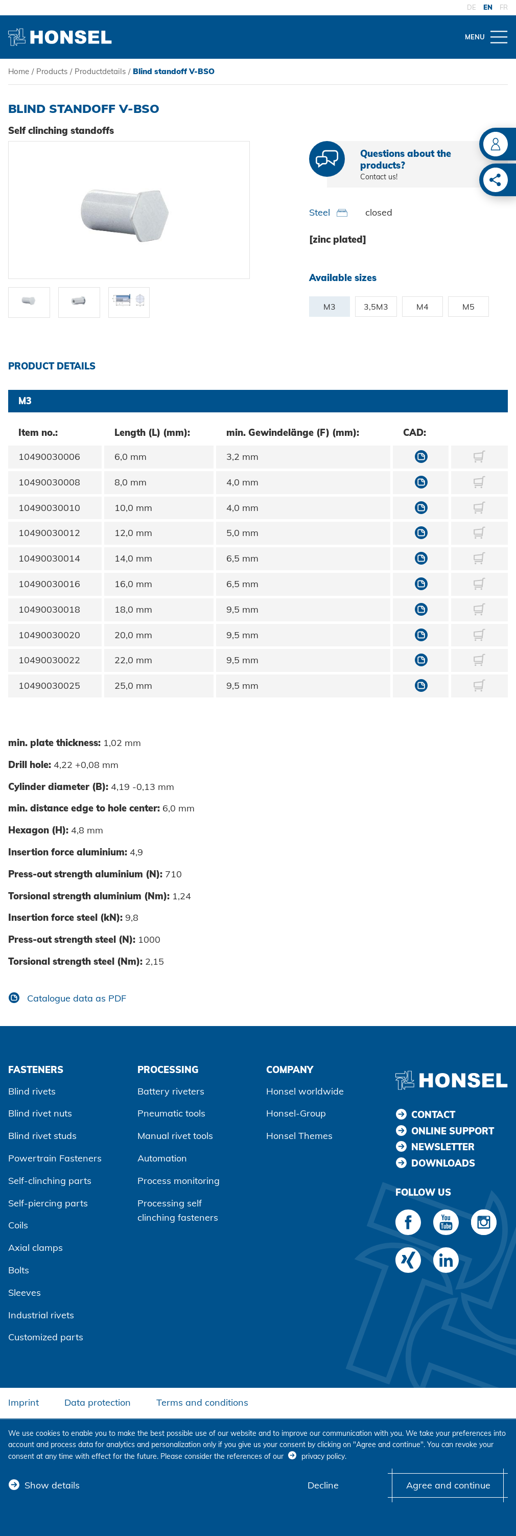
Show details (52, 1485)
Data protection (97, 1402)
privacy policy (323, 1456)
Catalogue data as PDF (75, 998)
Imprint (23, 1402)
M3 (329, 306)
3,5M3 (376, 306)
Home (18, 71)
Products (51, 71)
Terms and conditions (202, 1402)
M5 (468, 306)
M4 (422, 306)
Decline (323, 1485)
